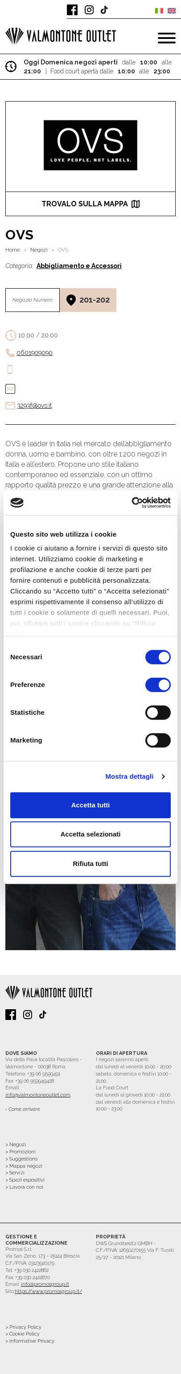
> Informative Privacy (29, 1341)
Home (12, 250)
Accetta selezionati (90, 834)
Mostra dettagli (129, 776)
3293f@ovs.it (34, 405)
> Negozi (15, 1145)
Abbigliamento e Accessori (79, 265)
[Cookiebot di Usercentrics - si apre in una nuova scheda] (132, 502)
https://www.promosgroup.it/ (48, 1291)
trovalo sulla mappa (90, 204)
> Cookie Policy (22, 1334)
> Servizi (15, 1173)
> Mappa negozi (23, 1166)
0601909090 (34, 352)
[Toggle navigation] (167, 38)
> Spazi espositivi (25, 1180)
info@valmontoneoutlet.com (37, 1095)
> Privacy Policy (23, 1327)
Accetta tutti (90, 805)
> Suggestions (21, 1159)
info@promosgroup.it (45, 1284)
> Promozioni (20, 1152)
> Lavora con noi (24, 1187)
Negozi (39, 250)
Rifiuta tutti (90, 863)
